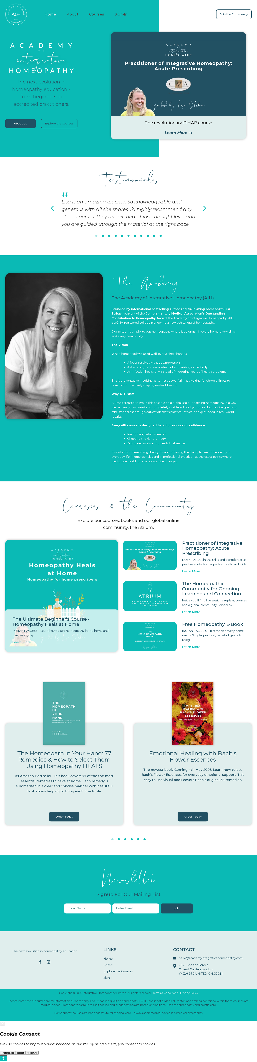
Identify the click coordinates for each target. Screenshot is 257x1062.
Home (50, 14)
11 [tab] (161, 236)
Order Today (64, 816)
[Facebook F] (40, 962)
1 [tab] (96, 236)
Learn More (178, 133)
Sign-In (121, 14)
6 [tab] (128, 236)
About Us (20, 123)
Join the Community (234, 14)
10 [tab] (154, 236)
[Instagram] (48, 962)
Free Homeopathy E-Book (212, 624)
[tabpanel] (128, 209)
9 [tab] (148, 236)
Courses (96, 14)
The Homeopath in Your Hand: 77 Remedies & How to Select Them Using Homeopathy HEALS (64, 759)
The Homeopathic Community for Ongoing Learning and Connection (211, 589)
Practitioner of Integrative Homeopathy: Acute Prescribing (212, 548)
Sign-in (108, 978)
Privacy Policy (189, 993)
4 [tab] (116, 236)
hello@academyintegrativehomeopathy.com (208, 959)
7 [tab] (135, 236)
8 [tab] (141, 236)
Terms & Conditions (165, 993)
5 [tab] (122, 236)
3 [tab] (109, 236)
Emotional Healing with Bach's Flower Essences (192, 756)
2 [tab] (103, 236)
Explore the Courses (59, 123)
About (72, 14)
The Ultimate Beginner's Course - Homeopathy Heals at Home (51, 622)
